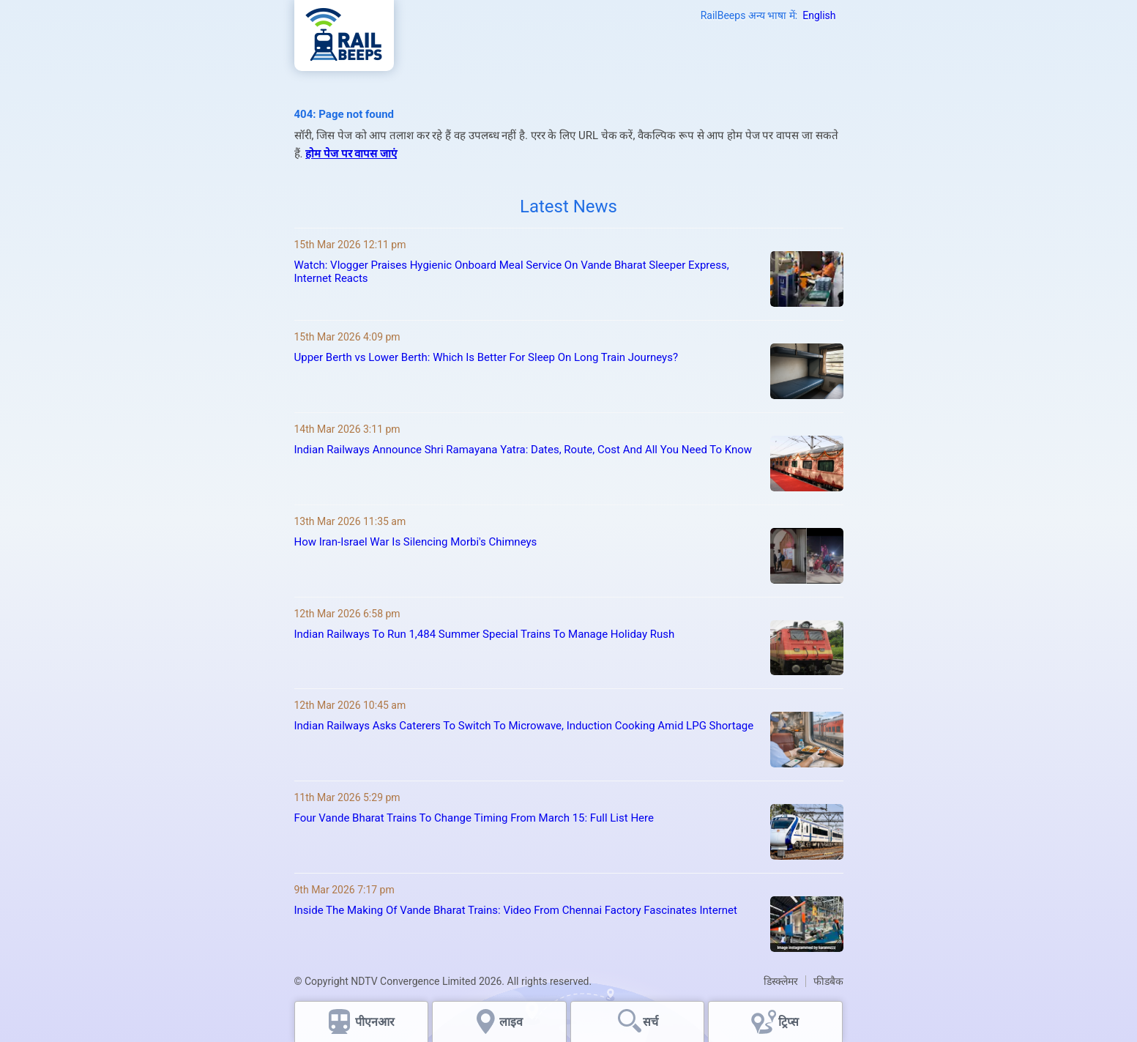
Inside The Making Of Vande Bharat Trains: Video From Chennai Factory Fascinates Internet (515, 910)
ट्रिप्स (788, 1022)
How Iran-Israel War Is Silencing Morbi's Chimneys (415, 541)
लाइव (512, 1022)
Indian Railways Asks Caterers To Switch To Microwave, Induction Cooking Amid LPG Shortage (524, 725)
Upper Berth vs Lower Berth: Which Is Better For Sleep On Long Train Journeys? (486, 357)
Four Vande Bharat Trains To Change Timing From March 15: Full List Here (474, 818)
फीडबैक (828, 981)
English (818, 15)
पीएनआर (375, 1022)
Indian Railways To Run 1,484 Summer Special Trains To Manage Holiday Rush (484, 634)
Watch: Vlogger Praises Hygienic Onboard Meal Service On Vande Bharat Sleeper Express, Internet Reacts (511, 271)
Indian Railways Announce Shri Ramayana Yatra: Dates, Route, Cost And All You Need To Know (523, 449)
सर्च (650, 1022)
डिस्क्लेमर (781, 981)
